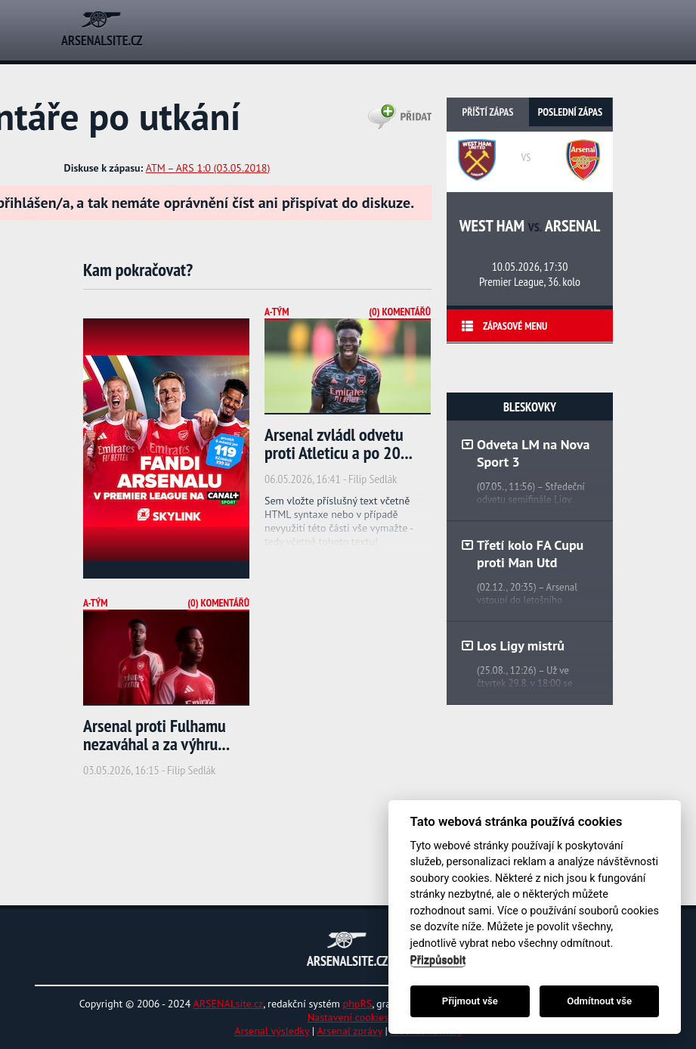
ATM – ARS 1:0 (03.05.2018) (208, 168)
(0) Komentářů (400, 311)
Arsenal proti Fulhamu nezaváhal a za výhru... (156, 735)
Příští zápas (488, 112)
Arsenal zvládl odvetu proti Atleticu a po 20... (338, 443)
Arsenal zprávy (349, 1031)
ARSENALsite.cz (228, 1003)
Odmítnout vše (599, 1001)
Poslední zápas (570, 112)
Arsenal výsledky (271, 1031)
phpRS (358, 1003)
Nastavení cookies (348, 1017)
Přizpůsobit (438, 960)
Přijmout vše (470, 1001)
